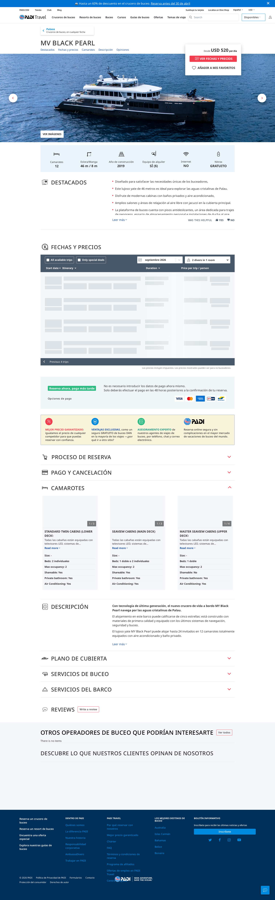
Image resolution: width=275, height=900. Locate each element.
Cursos (121, 17)
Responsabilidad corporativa (75, 846)
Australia (160, 827)
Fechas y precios (68, 49)
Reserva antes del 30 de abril (170, 3)
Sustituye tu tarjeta (195, 10)
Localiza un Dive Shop (218, 10)
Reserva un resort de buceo (36, 829)
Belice (158, 846)
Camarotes (88, 49)
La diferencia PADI (76, 831)
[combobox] (213, 17)
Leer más (118, 220)
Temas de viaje (176, 17)
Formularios (76, 877)
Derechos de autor (59, 882)
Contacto (90, 877)
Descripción (106, 49)
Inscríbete (225, 831)
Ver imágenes (52, 134)
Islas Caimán (162, 834)
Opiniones (123, 49)
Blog (59, 10)
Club (49, 10)
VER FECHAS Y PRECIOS (213, 59)
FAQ (109, 848)
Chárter (111, 841)
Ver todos (224, 732)
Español (238, 10)
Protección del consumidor (32, 882)
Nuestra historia (75, 837)
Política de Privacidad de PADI (51, 877)
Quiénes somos (75, 825)
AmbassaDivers (74, 854)
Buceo (109, 17)
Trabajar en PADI (75, 860)
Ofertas (158, 17)
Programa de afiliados (120, 864)
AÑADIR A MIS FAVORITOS (213, 68)
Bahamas (160, 840)
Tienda (38, 10)
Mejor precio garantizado (122, 835)
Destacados (48, 49)
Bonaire (159, 853)
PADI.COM (24, 10)
